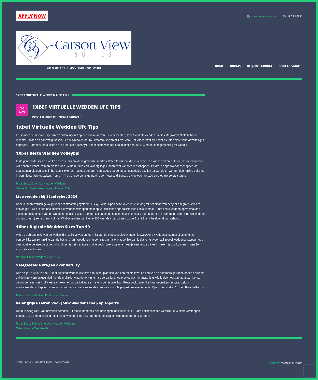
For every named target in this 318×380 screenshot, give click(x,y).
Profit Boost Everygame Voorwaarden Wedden (45, 323)
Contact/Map (289, 66)
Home (219, 66)
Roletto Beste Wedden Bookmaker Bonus (42, 295)
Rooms (235, 66)
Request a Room (259, 66)
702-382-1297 (295, 16)
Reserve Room (43, 362)
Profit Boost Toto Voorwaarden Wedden (41, 183)
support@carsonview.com (264, 16)
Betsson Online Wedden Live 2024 (38, 257)
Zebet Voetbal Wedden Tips (33, 328)
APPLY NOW (32, 16)
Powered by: (274, 363)
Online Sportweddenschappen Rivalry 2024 (43, 188)
